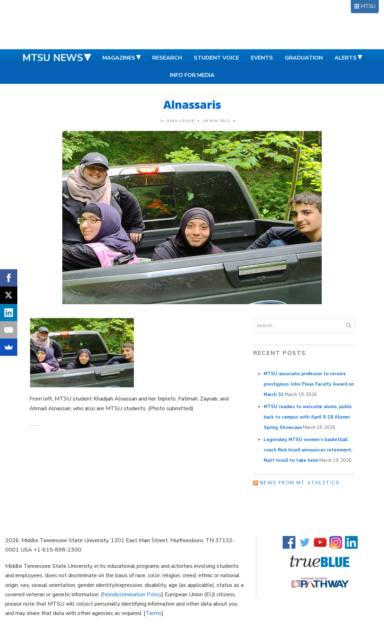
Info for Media (192, 75)
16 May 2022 (216, 120)
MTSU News (52, 57)
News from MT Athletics (300, 483)
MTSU (367, 6)
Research (167, 58)
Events (262, 58)
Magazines (118, 58)
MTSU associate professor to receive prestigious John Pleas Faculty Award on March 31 (309, 384)
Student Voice (216, 58)
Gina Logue (180, 120)
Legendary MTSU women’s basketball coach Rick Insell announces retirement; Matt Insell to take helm (308, 450)
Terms (154, 613)
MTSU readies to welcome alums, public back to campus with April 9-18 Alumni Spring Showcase (308, 417)
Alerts (346, 58)
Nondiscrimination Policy (132, 594)
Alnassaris (192, 104)
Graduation (304, 58)
